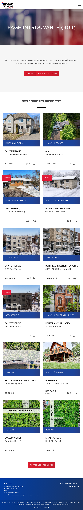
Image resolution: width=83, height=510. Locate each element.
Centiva (46, 507)
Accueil (29, 73)
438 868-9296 (13, 493)
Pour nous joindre (47, 73)
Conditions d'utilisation (42, 504)
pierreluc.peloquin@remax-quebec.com (25, 495)
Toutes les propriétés (41, 465)
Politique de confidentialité (23, 504)
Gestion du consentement (60, 504)
